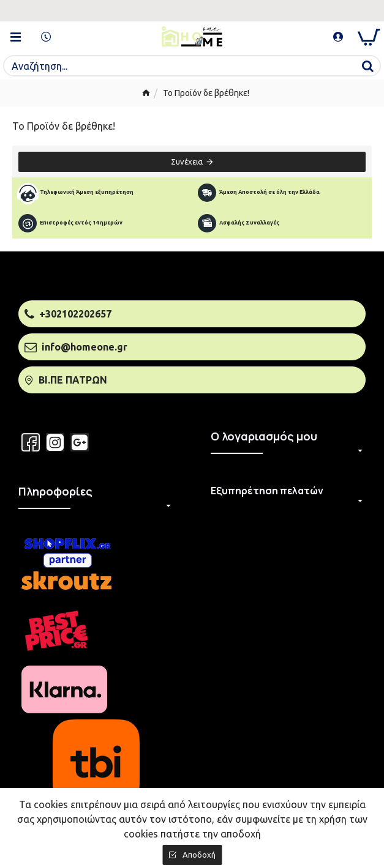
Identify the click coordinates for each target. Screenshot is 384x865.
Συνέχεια (187, 161)
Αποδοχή (199, 854)
